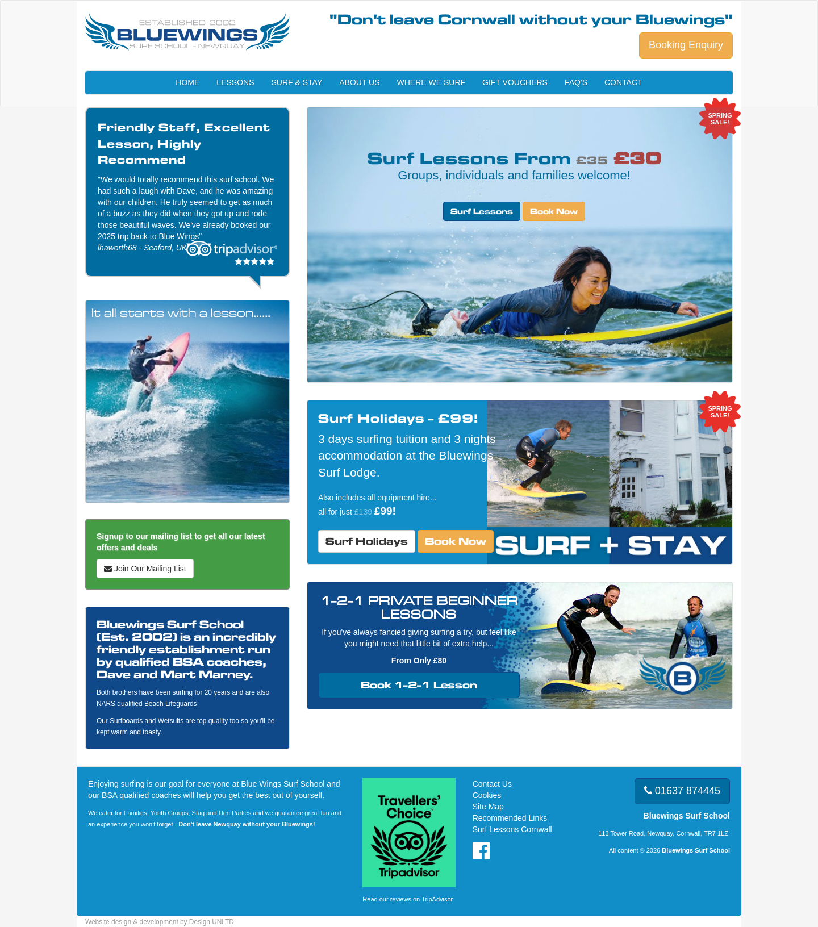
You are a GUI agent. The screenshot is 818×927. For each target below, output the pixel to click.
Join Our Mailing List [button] (145, 568)
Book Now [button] (554, 211)
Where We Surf (431, 82)
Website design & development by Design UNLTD (159, 922)
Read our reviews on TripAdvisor (407, 899)
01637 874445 (682, 790)
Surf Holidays (366, 541)
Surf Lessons (481, 211)
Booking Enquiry (686, 45)
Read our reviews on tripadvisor (231, 252)
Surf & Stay (297, 82)
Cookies (487, 795)
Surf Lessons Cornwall (512, 829)
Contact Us (492, 783)
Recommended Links (510, 817)
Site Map (488, 806)
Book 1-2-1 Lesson (419, 684)
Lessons (235, 82)
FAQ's (576, 82)
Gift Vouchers (515, 82)
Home (187, 82)
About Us (359, 82)
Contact (623, 82)
